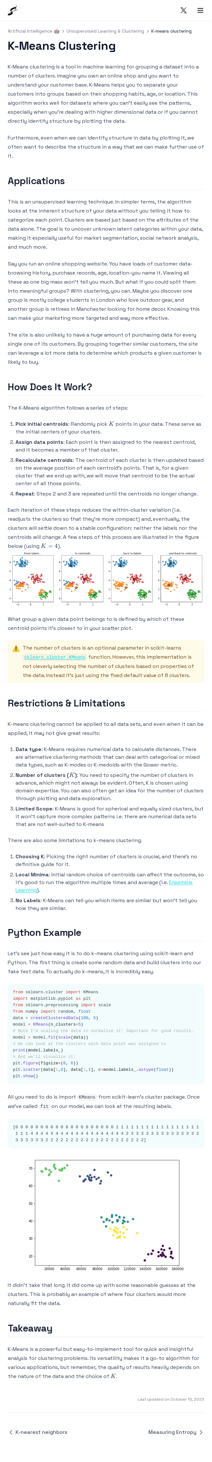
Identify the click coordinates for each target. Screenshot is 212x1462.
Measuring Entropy (176, 1432)
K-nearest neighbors (37, 1432)
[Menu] (200, 10)
